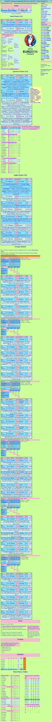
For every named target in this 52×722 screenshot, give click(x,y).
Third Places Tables (20, 672)
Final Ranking (4, 126)
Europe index (44, 12)
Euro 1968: (45, 55)
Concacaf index (44, 19)
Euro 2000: (45, 37)
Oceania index (44, 20)
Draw (20, 621)
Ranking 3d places (5, 698)
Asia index (43, 17)
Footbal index (44, 24)
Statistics (20, 654)
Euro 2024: (45, 27)
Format (20, 639)
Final (16, 6)
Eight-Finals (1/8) (12, 142)
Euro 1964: (45, 56)
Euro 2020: (45, 29)
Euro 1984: (45, 44)
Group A (3, 258)
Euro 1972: (45, 53)
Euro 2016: (46, 30)
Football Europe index (46, 25)
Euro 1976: (45, 50)
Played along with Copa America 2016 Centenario (25, 3)
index (42, 5)
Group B (3, 319)
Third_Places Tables (35, 102)
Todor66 (43, 3)
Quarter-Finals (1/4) (20, 71)
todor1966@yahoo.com (46, 69)
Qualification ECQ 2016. (6, 3)
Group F (3, 555)
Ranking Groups (14, 69)
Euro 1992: (46, 40)
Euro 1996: (46, 38)
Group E (3, 498)
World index (44, 6)
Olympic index (44, 11)
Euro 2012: (45, 32)
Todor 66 (43, 22)
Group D (3, 440)
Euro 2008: (45, 33)
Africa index (44, 16)
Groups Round (12, 158)
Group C (3, 381)
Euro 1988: (44, 42)
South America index (46, 14)
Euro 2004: (45, 35)
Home (31, 88)
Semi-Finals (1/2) (16, 16)
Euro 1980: (45, 47)
